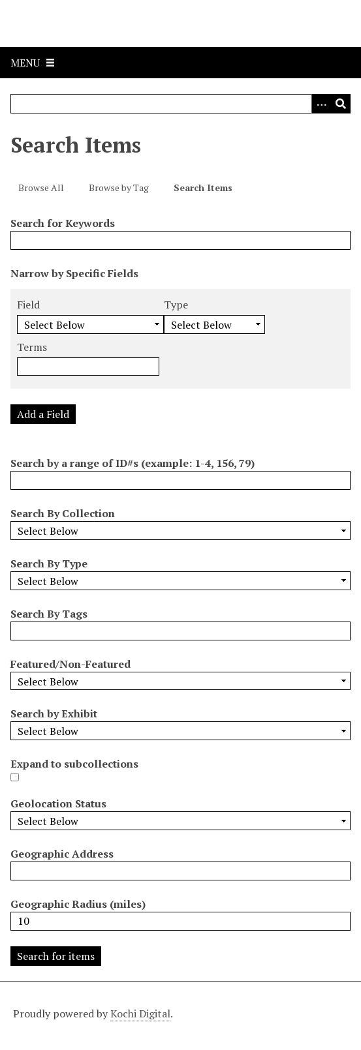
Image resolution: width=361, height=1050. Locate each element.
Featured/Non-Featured (70, 664)
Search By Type (48, 563)
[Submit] (341, 103)
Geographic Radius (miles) (78, 904)
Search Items (203, 187)
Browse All (41, 187)
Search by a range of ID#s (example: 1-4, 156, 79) (132, 463)
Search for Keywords (62, 223)
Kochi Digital (140, 1013)
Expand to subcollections (74, 764)
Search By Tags (48, 614)
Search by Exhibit (53, 713)
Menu (25, 62)
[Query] (180, 103)
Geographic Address (62, 854)
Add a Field (43, 414)
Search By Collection (62, 513)
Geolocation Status (58, 803)
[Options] (321, 103)
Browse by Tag (119, 187)
